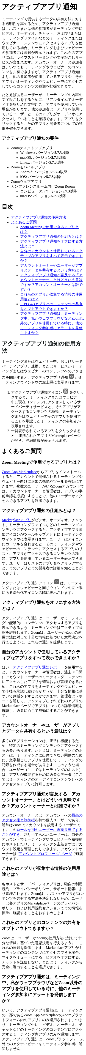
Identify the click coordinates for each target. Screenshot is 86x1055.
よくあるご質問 (24, 222)
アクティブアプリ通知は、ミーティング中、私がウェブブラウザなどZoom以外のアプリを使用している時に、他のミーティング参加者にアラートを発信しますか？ (52, 323)
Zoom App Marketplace (19, 472)
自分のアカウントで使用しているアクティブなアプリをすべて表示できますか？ (51, 256)
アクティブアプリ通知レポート (38, 667)
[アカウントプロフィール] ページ (44, 854)
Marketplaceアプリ (16, 520)
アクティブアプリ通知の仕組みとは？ (51, 236)
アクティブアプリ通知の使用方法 (38, 217)
